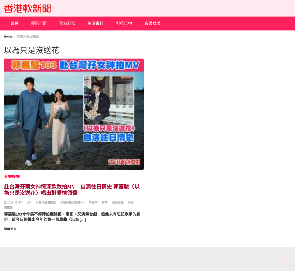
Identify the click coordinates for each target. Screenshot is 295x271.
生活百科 (95, 23)
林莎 (104, 202)
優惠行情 (39, 23)
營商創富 (67, 23)
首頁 (14, 23)
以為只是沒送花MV (72, 202)
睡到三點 (117, 202)
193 (28, 202)
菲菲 (131, 202)
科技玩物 (124, 23)
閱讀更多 (10, 229)
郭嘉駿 (8, 208)
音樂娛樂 (152, 23)
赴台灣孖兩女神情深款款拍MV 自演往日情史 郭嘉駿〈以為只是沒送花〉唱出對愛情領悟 (71, 189)
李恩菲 (93, 202)
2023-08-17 (14, 202)
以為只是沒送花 (45, 202)
